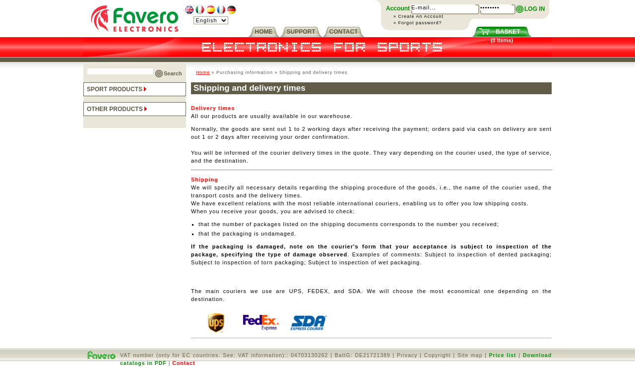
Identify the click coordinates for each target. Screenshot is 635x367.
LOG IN (534, 8)
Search (173, 73)
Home (203, 72)
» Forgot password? (417, 22)
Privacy (407, 355)
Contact (183, 363)
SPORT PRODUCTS (117, 89)
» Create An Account (418, 16)
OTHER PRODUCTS (118, 109)
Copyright (437, 355)
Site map (469, 355)
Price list (502, 355)
